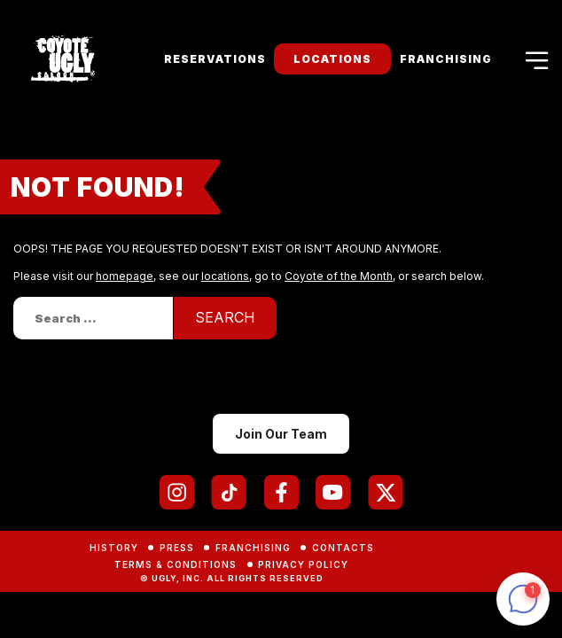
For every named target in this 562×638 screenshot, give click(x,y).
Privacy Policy (303, 564)
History (114, 547)
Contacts (343, 547)
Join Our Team (281, 433)
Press (177, 547)
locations (225, 276)
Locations (332, 59)
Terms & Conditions (175, 564)
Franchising (446, 59)
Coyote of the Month (339, 276)
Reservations (215, 59)
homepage (124, 276)
